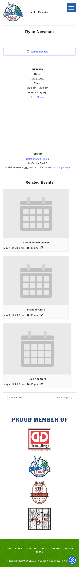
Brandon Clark (36, 309)
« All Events (39, 12)
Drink (18, 548)
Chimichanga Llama (13, 11)
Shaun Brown (15, 397)
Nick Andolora (37, 379)
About (44, 548)
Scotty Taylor (64, 397)
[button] (71, 7)
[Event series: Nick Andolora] (42, 384)
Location (31, 548)
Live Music (37, 97)
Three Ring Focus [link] (63, 561)
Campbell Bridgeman (36, 242)
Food (9, 548)
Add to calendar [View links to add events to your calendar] (39, 51)
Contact (56, 548)
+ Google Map (62, 167)
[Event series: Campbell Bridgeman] (42, 247)
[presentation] (35, 213)
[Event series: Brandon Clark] (42, 315)
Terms (39, 552)
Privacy (69, 548)
